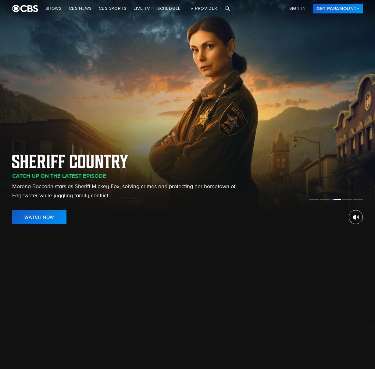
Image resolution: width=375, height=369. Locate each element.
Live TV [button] (142, 8)
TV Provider (202, 8)
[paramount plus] (25, 8)
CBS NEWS (80, 8)
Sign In (297, 8)
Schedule (168, 8)
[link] (338, 8)
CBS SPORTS (112, 8)
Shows (53, 8)
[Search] (227, 8)
